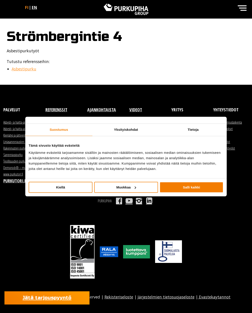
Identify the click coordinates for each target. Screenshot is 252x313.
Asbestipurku (24, 69)
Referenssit (56, 110)
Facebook (119, 200)
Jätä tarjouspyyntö (47, 298)
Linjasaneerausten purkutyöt (19, 141)
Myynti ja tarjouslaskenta (227, 122)
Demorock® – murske (17, 167)
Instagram (139, 200)
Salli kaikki (191, 187)
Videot (135, 110)
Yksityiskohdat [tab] (126, 129)
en (34, 7)
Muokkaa (126, 187)
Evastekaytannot (214, 297)
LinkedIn (149, 200)
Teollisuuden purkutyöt (16, 161)
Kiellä (60, 187)
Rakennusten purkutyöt (17, 148)
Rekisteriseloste (119, 297)
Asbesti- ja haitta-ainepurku (19, 128)
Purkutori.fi (15, 181)
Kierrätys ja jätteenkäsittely (18, 135)
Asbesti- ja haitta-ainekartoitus (20, 122)
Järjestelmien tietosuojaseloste (166, 297)
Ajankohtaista (101, 110)
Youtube (129, 200)
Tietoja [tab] (193, 129)
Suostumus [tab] (59, 129)
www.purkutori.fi (13, 174)
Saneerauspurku (13, 154)
